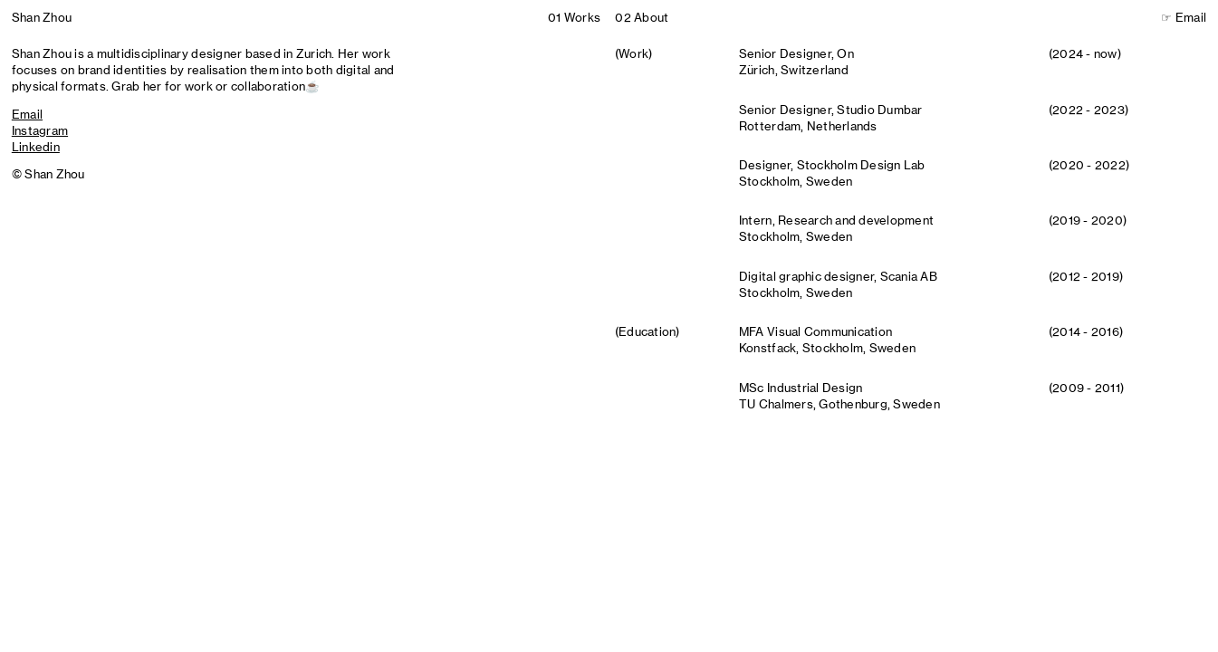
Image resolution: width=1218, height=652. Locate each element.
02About (641, 17)
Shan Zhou (42, 17)
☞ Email (1183, 17)
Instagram (40, 130)
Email (27, 114)
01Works (574, 17)
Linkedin (36, 146)
